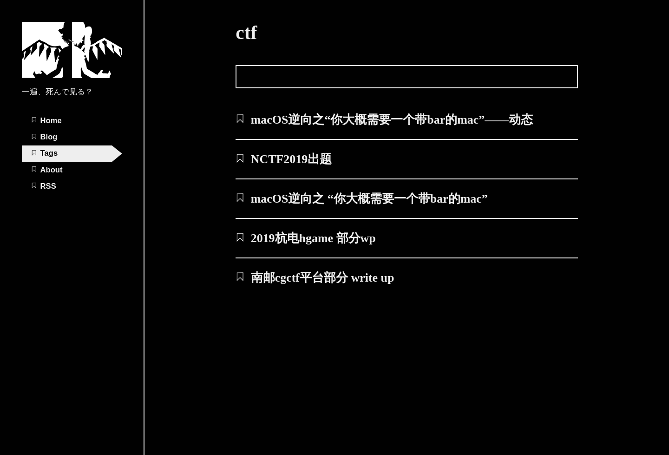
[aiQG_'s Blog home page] (72, 75)
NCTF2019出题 (284, 159)
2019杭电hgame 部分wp (305, 238)
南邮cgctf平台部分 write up (315, 277)
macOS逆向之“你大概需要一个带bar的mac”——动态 (384, 119)
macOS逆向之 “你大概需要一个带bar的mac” (362, 198)
